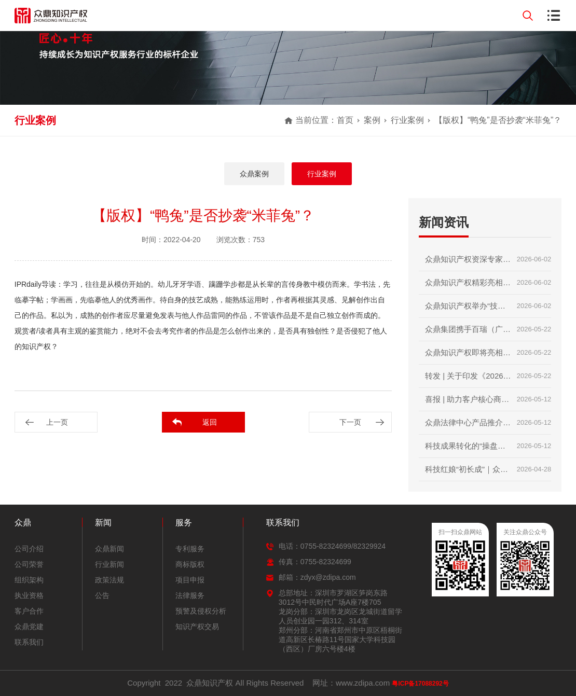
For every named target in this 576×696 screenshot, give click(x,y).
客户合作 (29, 611)
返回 (209, 422)
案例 (372, 120)
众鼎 (23, 522)
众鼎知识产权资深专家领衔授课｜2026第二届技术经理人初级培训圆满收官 (468, 263)
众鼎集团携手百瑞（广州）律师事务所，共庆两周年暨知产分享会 (468, 333)
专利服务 (189, 549)
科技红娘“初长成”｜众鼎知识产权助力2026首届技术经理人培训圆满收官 (468, 473)
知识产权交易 (197, 626)
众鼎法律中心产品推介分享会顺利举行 (468, 426)
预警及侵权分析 (200, 611)
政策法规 (109, 580)
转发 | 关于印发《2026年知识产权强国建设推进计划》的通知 (468, 379)
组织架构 (29, 580)
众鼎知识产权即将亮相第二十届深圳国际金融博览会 (468, 356)
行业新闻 (109, 564)
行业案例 (407, 120)
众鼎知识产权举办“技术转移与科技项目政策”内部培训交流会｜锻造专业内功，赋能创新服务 (468, 309)
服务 (183, 522)
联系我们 (29, 642)
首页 (345, 120)
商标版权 (189, 564)
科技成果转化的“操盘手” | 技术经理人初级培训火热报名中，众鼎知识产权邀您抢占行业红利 (468, 449)
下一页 (350, 422)
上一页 (57, 422)
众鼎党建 (29, 626)
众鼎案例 (254, 174)
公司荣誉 (29, 564)
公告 (102, 595)
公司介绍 (29, 549)
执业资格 (29, 595)
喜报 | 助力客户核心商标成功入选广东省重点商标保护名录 (468, 403)
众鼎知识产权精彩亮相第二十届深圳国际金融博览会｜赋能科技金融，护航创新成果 (468, 286)
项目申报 (189, 580)
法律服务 (189, 595)
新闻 (103, 522)
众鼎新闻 (109, 549)
